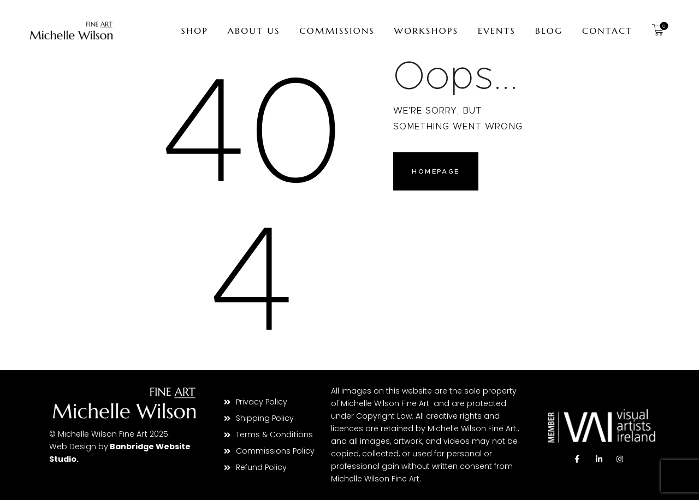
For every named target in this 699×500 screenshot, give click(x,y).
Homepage (437, 172)
